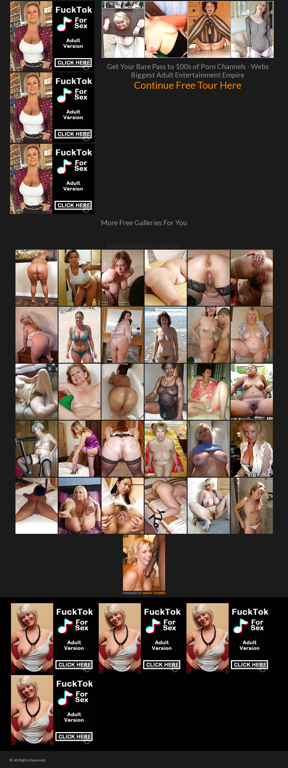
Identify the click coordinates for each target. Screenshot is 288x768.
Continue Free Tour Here (187, 85)
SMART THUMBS (154, 593)
